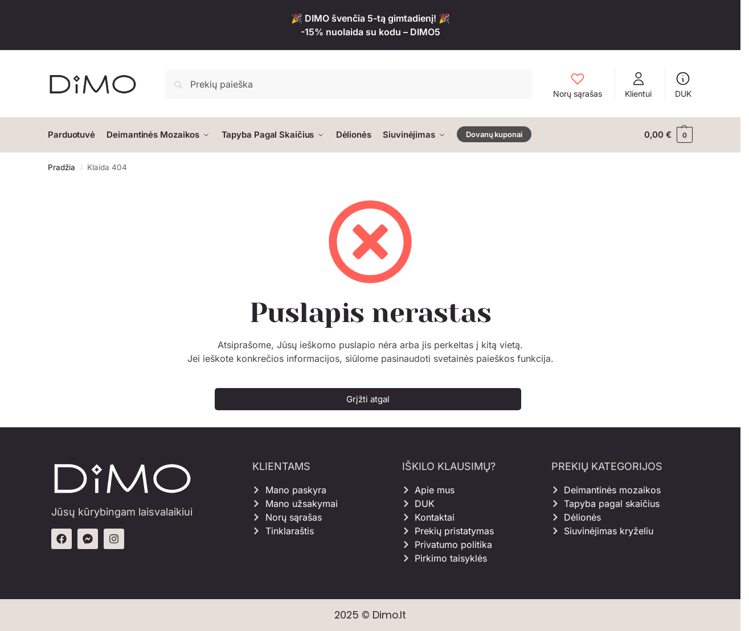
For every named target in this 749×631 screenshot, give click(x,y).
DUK (683, 84)
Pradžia (61, 166)
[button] (668, 135)
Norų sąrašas (577, 84)
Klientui (638, 84)
